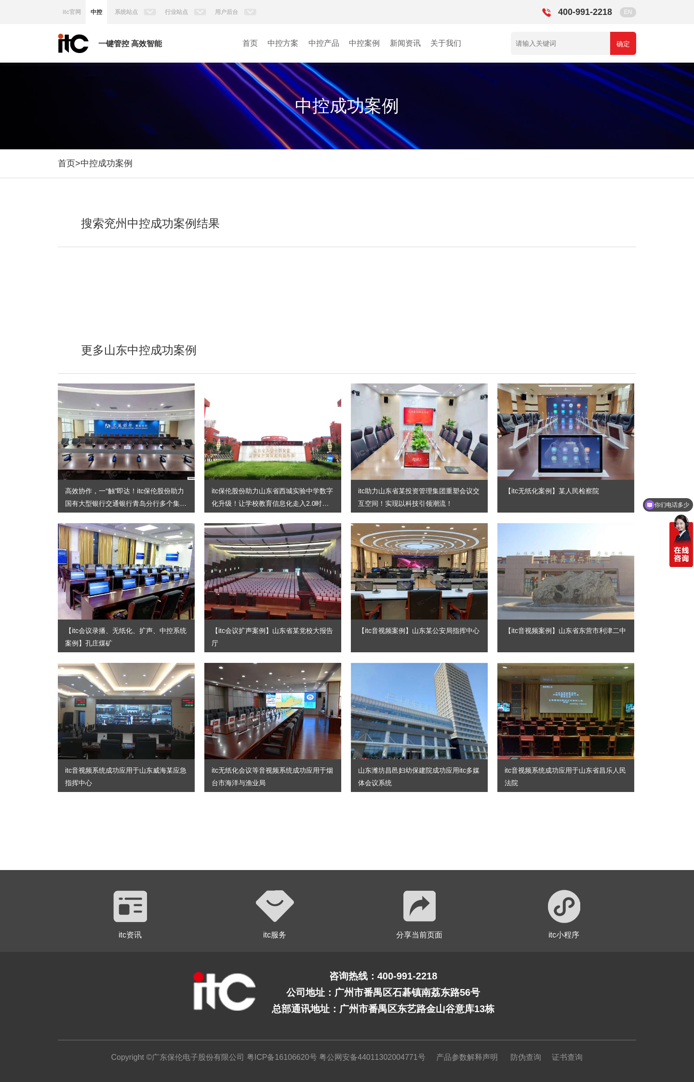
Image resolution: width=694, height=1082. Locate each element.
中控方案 (282, 43)
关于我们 (445, 43)
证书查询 (567, 1057)
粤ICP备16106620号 (280, 1057)
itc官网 (72, 12)
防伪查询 (525, 1057)
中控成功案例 (106, 163)
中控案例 (364, 43)
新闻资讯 (405, 43)
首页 (250, 43)
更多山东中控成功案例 (139, 349)
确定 (623, 44)
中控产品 (323, 43)
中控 (96, 12)
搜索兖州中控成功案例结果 (150, 223)
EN (628, 12)
